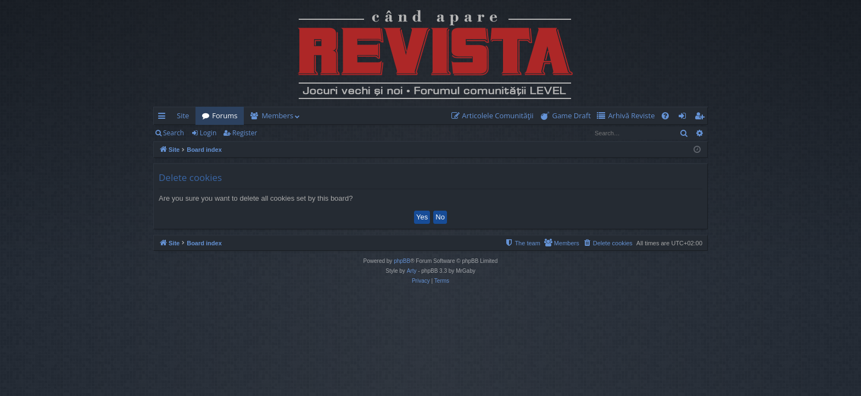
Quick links (164, 118)
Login (208, 133)
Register (244, 133)
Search (173, 133)
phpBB (402, 261)
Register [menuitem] (702, 118)
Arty (412, 271)
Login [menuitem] (684, 118)
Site (183, 115)
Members (277, 115)
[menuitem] (495, 116)
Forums (224, 115)
